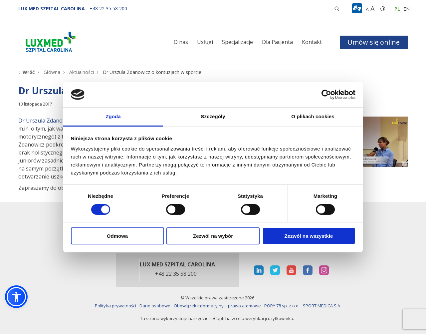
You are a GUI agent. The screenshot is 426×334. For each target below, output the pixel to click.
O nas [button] (181, 42)
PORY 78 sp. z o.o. (282, 305)
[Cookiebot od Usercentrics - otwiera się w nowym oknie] (326, 95)
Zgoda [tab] (113, 116)
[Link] (79, 43)
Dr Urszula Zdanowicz (45, 120)
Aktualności (81, 72)
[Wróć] (26, 72)
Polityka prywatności (115, 305)
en (406, 8)
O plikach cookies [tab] (312, 116)
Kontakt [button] (312, 42)
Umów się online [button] (373, 42)
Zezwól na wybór (213, 236)
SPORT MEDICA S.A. (322, 305)
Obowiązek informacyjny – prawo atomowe (217, 305)
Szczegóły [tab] (213, 116)
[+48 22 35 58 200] (108, 8)
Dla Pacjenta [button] (277, 42)
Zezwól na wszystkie (309, 236)
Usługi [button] (205, 42)
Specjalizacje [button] (237, 42)
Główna (52, 72)
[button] (336, 8)
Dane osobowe (154, 305)
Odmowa (117, 236)
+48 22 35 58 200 (176, 274)
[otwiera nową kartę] (259, 270)
